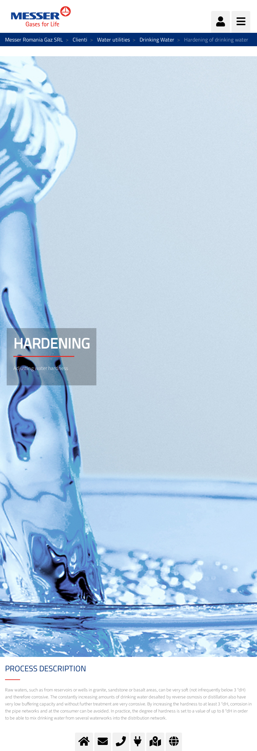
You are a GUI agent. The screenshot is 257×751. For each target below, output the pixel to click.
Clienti (80, 39)
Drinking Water (157, 39)
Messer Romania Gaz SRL (34, 39)
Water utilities (113, 39)
